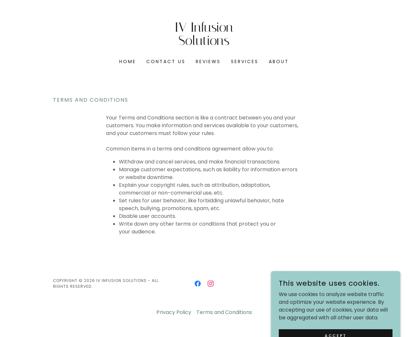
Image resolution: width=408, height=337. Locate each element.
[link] (203, 43)
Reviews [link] (208, 61)
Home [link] (127, 61)
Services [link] (244, 61)
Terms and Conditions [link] (224, 312)
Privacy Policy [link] (173, 312)
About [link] (279, 61)
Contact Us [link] (165, 61)
